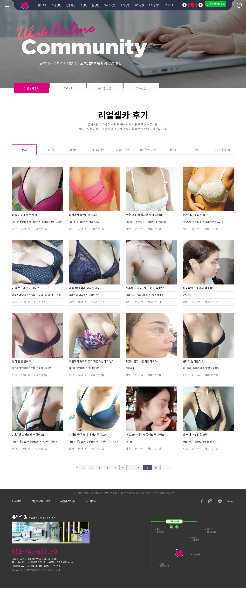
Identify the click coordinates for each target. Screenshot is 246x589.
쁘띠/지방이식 (147, 150)
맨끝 (169, 467)
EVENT (68, 88)
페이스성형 (98, 150)
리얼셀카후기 (31, 88)
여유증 (172, 150)
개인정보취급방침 (41, 501)
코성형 (74, 150)
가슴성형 (49, 150)
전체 (24, 150)
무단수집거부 (67, 501)
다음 (163, 467)
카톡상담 (141, 88)
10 (156, 467)
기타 (197, 150)
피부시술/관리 (222, 150)
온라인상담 (104, 88)
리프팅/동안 (123, 150)
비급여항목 (91, 501)
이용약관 (17, 501)
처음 (76, 467)
